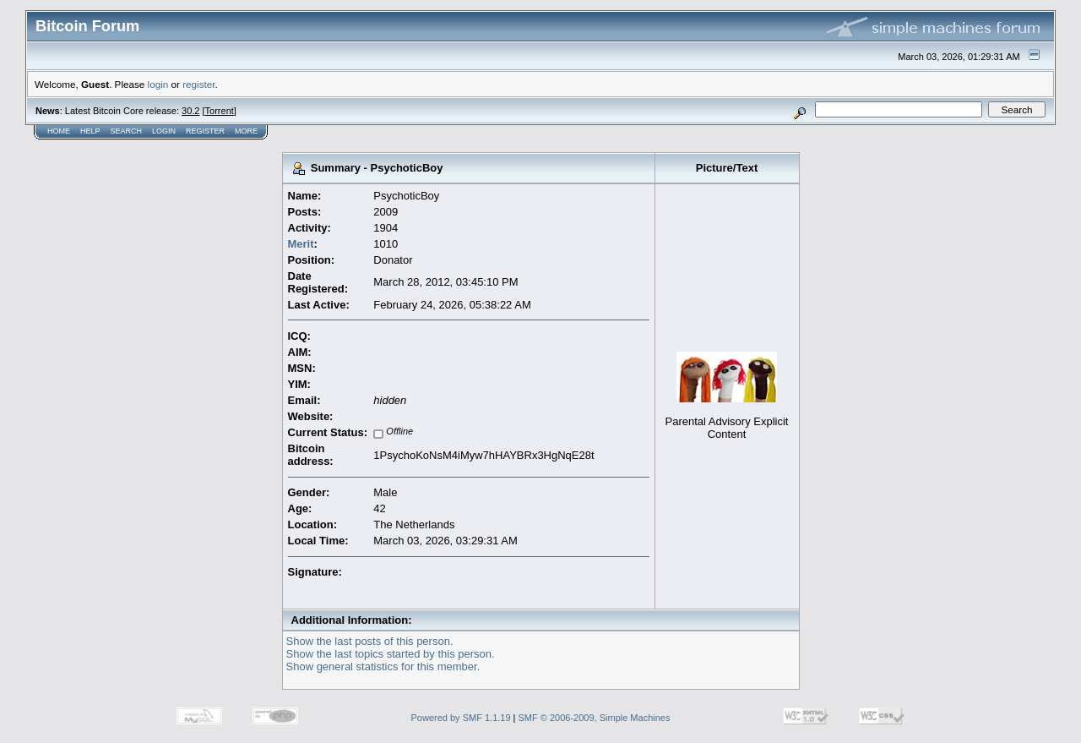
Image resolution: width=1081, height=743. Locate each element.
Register (205, 131)
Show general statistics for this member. (383, 666)
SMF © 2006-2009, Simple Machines (595, 718)
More (246, 131)
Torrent (219, 111)
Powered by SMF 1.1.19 (461, 718)
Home (58, 131)
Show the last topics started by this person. (390, 653)
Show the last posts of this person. (370, 641)
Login (164, 131)
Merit (301, 244)
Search (127, 131)
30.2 (190, 111)
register (198, 84)
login (158, 84)
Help (90, 131)
